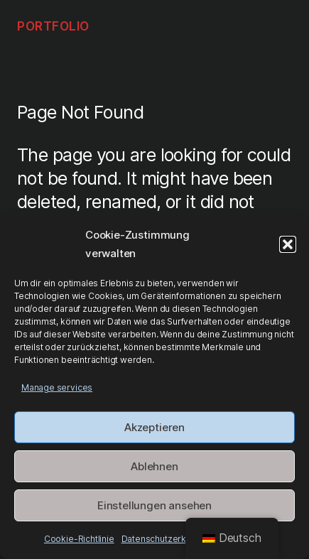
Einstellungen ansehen (154, 505)
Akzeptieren (154, 427)
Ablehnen (154, 466)
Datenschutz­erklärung (166, 538)
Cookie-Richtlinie (79, 538)
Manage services (56, 387)
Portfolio (53, 25)
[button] (288, 244)
